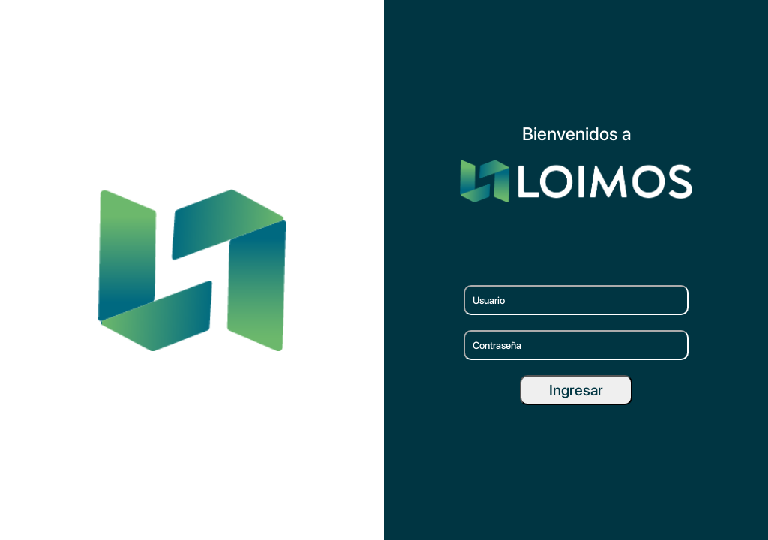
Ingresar (576, 390)
